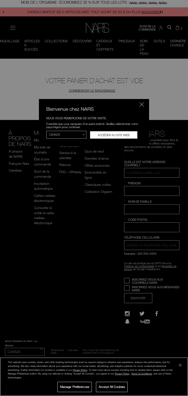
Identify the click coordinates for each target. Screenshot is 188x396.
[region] (94, 376)
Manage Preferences (74, 387)
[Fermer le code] (141, 104)
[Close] (180, 365)
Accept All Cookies (112, 387)
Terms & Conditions (141, 373)
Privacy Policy (80, 369)
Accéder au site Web (113, 135)
